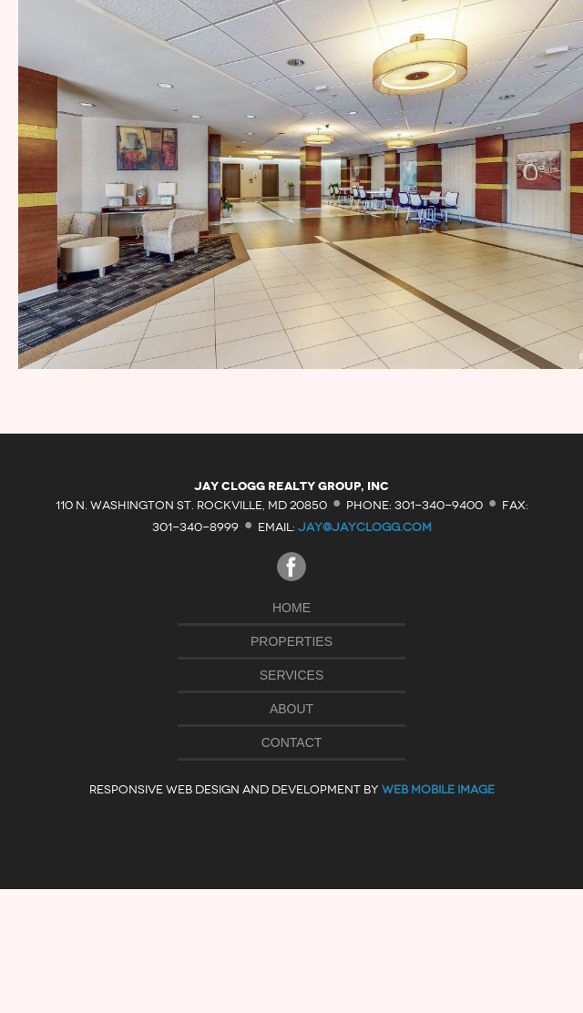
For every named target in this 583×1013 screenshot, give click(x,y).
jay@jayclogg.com (365, 527)
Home (291, 607)
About (291, 708)
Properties (291, 641)
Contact (291, 742)
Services (292, 675)
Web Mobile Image (438, 789)
